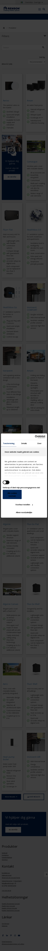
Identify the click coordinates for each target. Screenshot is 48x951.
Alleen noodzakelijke (24, 512)
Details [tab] (24, 443)
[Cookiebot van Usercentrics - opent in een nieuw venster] (35, 436)
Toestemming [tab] (8, 443)
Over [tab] (39, 443)
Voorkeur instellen (24, 504)
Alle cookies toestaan (12, 494)
